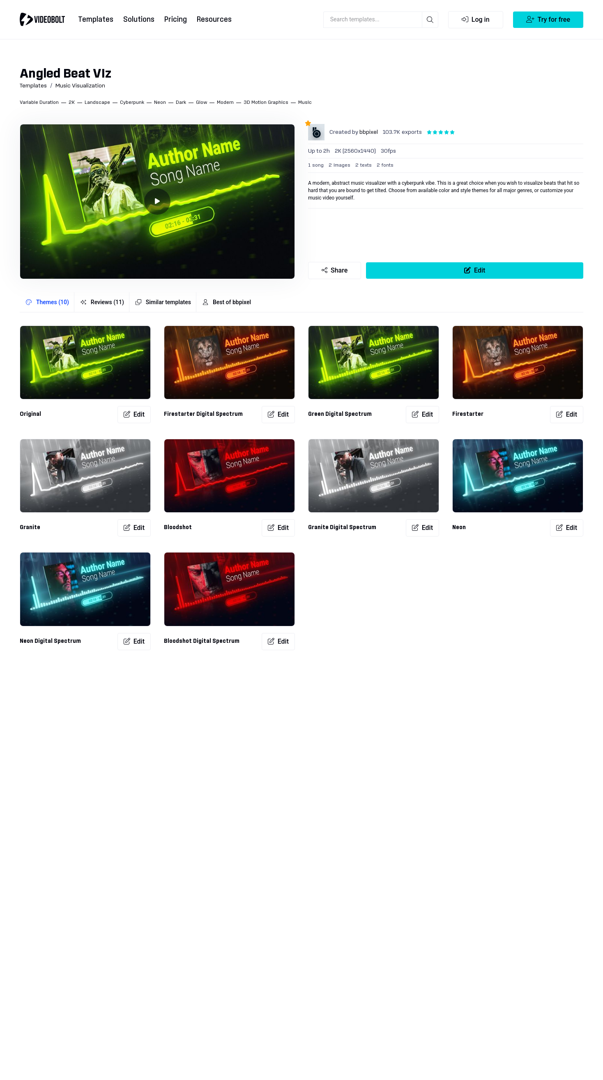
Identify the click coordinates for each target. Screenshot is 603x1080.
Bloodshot (178, 527)
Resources (214, 19)
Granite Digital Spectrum (342, 527)
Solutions (138, 19)
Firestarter (467, 414)
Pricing (175, 19)
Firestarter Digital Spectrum (203, 414)
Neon (459, 527)
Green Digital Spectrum (340, 414)
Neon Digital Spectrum (50, 641)
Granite (30, 527)
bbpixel (368, 132)
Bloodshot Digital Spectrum (201, 641)
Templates (95, 19)
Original (30, 414)
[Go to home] (42, 19)
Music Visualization (80, 86)
